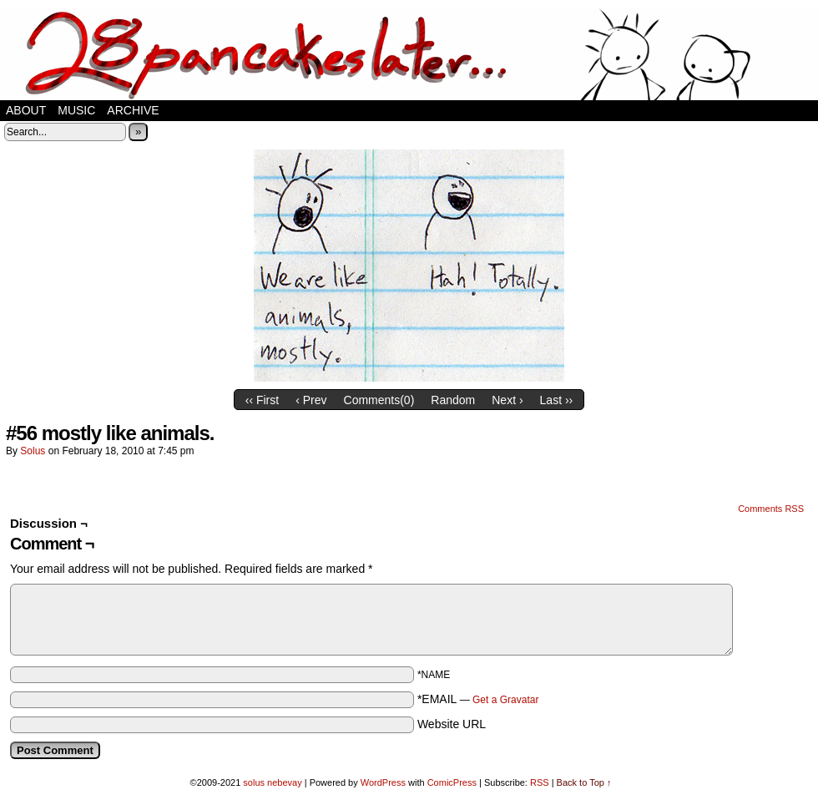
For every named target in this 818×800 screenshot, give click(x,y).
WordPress (383, 782)
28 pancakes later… (409, 54)
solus (32, 451)
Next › (507, 400)
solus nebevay (272, 782)
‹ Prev (310, 400)
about (26, 110)
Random (453, 400)
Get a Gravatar (505, 700)
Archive (133, 110)
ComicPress (452, 782)
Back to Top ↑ (584, 782)
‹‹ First (262, 400)
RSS (539, 782)
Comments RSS (771, 509)
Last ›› (556, 400)
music (76, 110)
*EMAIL (478, 699)
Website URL (451, 724)
